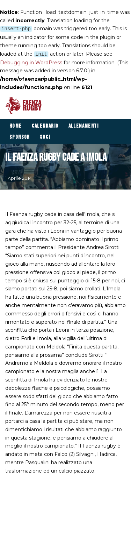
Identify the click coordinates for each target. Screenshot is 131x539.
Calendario (45, 126)
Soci (45, 137)
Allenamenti (83, 126)
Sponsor (19, 137)
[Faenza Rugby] (25, 105)
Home (15, 126)
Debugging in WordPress (31, 62)
